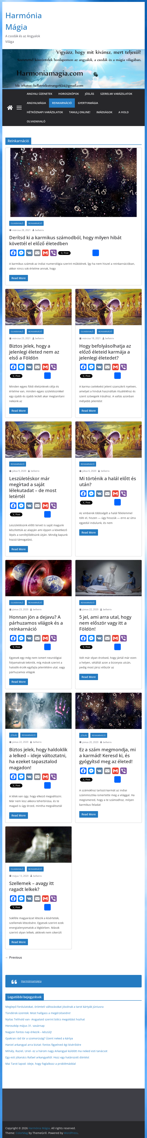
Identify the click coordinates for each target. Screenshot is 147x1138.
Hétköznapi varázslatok (45, 112)
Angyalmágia (36, 103)
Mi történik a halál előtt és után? (107, 481)
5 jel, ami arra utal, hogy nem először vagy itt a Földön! (105, 623)
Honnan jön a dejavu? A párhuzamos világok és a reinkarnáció (36, 623)
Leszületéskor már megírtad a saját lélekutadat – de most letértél (32, 487)
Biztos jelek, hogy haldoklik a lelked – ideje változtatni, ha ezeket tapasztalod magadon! (38, 758)
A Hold (123, 112)
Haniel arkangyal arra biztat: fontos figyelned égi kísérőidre (43, 1044)
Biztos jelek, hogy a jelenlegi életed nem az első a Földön (34, 352)
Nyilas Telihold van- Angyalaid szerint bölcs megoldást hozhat (45, 1019)
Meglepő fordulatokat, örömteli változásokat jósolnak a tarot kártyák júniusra (54, 1007)
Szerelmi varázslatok (116, 94)
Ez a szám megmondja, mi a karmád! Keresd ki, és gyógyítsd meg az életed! (107, 755)
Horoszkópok (68, 94)
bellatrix (39, 230)
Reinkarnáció (62, 103)
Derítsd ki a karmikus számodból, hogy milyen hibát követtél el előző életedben (65, 240)
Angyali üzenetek (39, 94)
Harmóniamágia (31, 981)
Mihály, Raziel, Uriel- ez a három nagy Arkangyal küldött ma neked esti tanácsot (56, 1051)
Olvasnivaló (36, 121)
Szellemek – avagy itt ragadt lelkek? (31, 886)
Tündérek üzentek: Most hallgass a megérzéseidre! (38, 1013)
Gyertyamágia (88, 103)
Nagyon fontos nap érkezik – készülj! (28, 1032)
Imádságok (104, 112)
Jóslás (89, 94)
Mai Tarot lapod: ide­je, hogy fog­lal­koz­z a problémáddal (40, 1063)
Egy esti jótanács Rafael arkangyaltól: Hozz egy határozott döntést (47, 1057)
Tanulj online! (79, 112)
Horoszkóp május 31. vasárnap (25, 1025)
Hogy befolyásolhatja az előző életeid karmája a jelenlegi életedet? (105, 352)
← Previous (13, 957)
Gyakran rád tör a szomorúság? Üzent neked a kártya (39, 1038)
